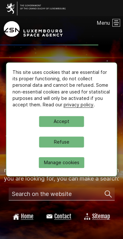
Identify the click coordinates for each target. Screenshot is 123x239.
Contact (58, 216)
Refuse (61, 142)
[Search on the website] (108, 194)
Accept (61, 121)
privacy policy (78, 104)
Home (23, 216)
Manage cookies (61, 162)
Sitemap (97, 216)
